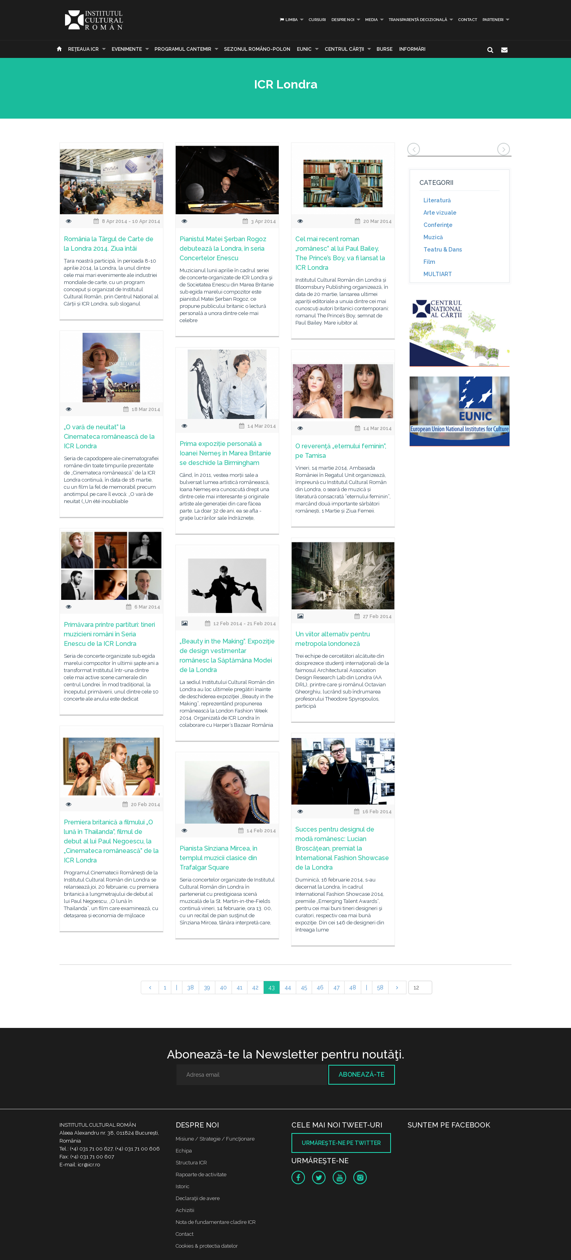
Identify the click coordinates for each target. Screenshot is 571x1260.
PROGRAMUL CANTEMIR (183, 49)
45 (304, 987)
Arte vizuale (439, 212)
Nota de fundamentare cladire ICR (216, 1222)
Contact (467, 19)
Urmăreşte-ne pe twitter (341, 1143)
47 (336, 987)
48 (352, 987)
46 (320, 987)
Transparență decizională (418, 19)
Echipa (184, 1151)
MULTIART (437, 274)
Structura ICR (191, 1163)
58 (380, 987)
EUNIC (304, 49)
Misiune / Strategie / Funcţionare (215, 1139)
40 (223, 987)
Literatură (437, 200)
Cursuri (317, 19)
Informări (412, 49)
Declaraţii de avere (198, 1198)
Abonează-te (362, 1074)
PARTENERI (493, 19)
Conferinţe (437, 225)
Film (429, 262)
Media (371, 19)
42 (255, 987)
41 (239, 987)
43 (271, 987)
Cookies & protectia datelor (207, 1246)
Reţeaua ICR (83, 49)
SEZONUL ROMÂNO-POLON (257, 49)
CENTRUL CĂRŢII (344, 49)
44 (288, 987)
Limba (288, 19)
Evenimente (127, 49)
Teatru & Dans (442, 249)
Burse (385, 49)
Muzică (433, 237)
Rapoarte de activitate (201, 1174)
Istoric (183, 1186)
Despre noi (342, 19)
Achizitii (185, 1210)
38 (190, 987)
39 (207, 987)
